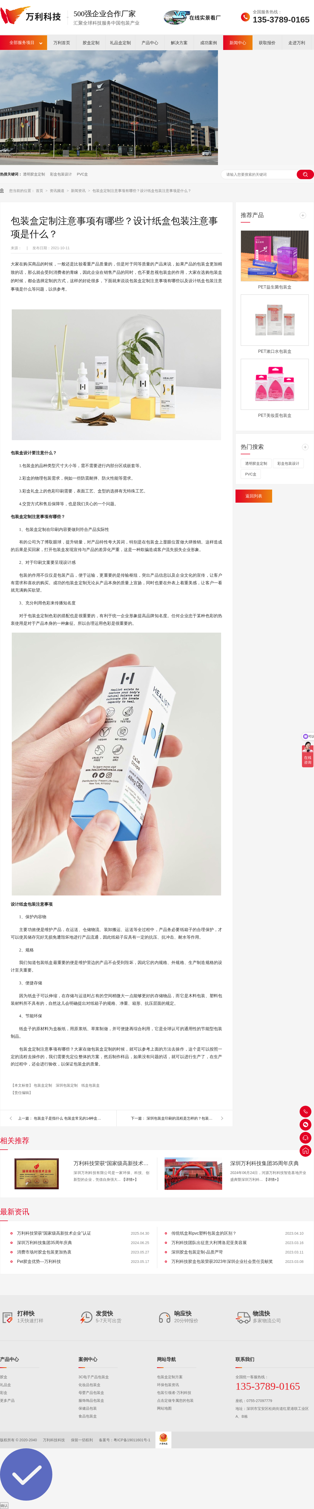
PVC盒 (82, 174)
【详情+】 (130, 1179)
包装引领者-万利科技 (174, 1393)
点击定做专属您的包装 (175, 1400)
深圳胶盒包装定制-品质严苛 (197, 1252)
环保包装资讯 (168, 1385)
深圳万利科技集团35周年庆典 (264, 1163)
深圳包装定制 (67, 1085)
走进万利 (296, 43)
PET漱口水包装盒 (274, 351)
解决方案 (179, 43)
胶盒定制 (91, 43)
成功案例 (208, 43)
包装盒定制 (43, 1085)
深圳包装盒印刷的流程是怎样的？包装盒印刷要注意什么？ (181, 1118)
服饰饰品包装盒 (91, 1400)
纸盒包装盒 (90, 1085)
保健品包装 (87, 1408)
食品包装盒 (87, 1416)
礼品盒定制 (120, 43)
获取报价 (267, 43)
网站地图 (164, 1408)
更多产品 (7, 1400)
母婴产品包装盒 (91, 1393)
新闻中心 (237, 43)
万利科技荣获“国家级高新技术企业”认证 (111, 1163)
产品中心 (150, 43)
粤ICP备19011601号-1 (132, 1440)
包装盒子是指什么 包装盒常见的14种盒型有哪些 (68, 1118)
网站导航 (166, 1359)
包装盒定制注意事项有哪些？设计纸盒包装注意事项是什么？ (141, 191)
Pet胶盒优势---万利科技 (39, 1261)
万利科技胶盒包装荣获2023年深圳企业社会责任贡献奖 (222, 1261)
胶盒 (3, 1377)
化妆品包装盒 (89, 1385)
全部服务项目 (22, 42)
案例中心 (87, 1359)
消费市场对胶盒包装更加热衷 (44, 1252)
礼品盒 (5, 1385)
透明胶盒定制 (34, 174)
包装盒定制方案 (170, 1377)
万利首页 (61, 43)
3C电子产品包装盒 (93, 1377)
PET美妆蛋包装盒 (274, 415)
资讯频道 (57, 191)
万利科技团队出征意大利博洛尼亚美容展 (209, 1242)
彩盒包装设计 (61, 174)
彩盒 (3, 1393)
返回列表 (253, 496)
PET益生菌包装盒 (274, 287)
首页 (40, 191)
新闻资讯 (79, 191)
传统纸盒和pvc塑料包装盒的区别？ (204, 1233)
